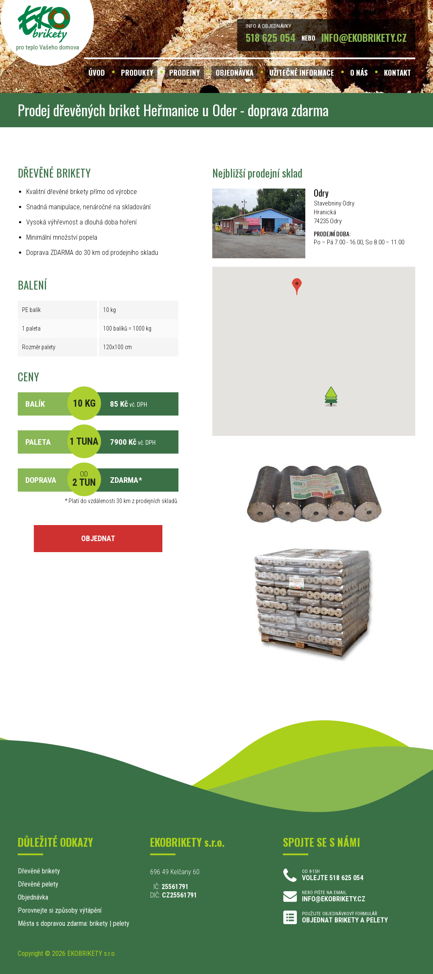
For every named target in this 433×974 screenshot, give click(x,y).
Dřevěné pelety (38, 884)
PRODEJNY (184, 72)
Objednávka (33, 897)
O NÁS (359, 72)
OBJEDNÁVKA (234, 72)
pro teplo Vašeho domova (47, 47)
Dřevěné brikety (39, 871)
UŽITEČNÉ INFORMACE (301, 72)
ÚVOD (96, 72)
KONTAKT (397, 72)
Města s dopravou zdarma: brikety (63, 923)
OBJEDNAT (98, 538)
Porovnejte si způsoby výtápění (59, 910)
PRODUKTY (137, 72)
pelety (121, 923)
